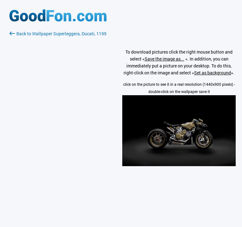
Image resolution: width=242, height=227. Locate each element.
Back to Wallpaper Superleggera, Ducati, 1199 (58, 34)
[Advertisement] (58, 112)
